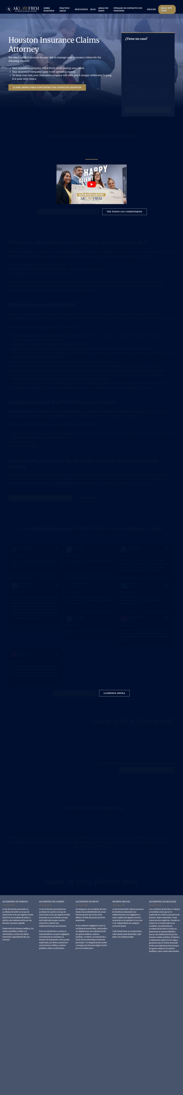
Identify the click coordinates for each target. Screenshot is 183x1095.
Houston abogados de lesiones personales (47, 838)
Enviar (148, 109)
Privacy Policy (164, 99)
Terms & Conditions (138, 101)
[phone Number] (148, 62)
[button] (47, 87)
